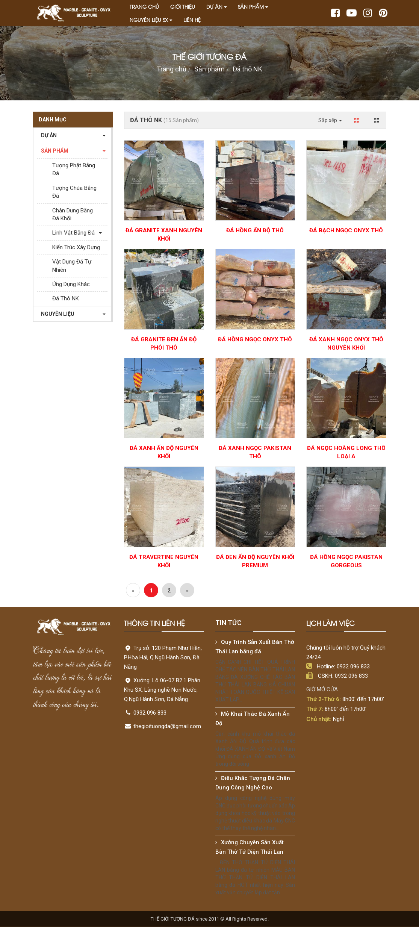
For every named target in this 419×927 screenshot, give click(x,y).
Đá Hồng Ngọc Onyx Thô (255, 339)
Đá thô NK (247, 69)
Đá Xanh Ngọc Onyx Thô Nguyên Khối (346, 343)
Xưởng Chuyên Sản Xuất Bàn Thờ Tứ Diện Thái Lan (249, 847)
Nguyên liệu (55, 314)
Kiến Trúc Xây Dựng (76, 247)
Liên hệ (192, 19)
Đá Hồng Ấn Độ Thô (255, 230)
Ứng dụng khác (71, 284)
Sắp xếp (330, 120)
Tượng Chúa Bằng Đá (74, 192)
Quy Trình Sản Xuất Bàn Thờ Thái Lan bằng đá (254, 647)
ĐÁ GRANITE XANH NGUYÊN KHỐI (164, 234)
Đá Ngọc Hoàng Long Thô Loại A (346, 452)
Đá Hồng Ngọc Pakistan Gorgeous (346, 561)
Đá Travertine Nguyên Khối (163, 561)
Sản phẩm (253, 6)
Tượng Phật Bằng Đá (73, 169)
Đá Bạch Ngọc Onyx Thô (346, 230)
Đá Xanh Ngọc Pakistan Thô (255, 452)
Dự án (216, 6)
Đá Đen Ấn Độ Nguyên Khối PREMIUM (255, 561)
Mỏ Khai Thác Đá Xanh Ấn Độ (252, 718)
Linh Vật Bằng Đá (73, 232)
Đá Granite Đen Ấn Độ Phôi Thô (164, 343)
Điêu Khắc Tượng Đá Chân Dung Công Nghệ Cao (252, 783)
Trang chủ (144, 6)
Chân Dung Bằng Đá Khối (72, 214)
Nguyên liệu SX (151, 19)
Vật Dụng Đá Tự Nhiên (71, 265)
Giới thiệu (182, 6)
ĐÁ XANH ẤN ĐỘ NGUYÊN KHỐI (164, 452)
